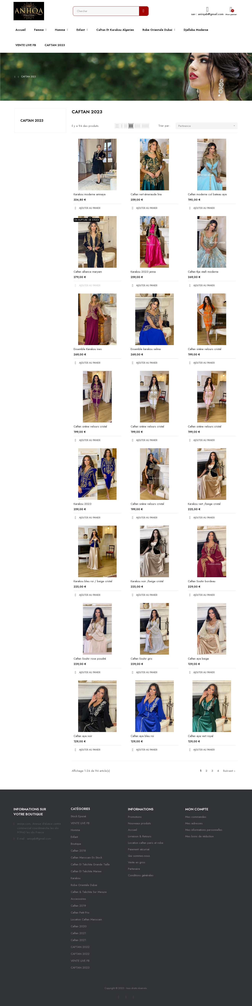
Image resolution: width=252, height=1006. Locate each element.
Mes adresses (194, 823)
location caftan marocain (86, 919)
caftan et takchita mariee (86, 871)
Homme (75, 830)
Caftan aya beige (198, 659)
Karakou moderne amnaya (89, 194)
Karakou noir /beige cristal (147, 581)
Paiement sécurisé (138, 849)
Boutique (76, 844)
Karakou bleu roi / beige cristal (93, 581)
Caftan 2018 (78, 851)
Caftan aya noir (83, 736)
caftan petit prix (80, 912)
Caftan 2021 (78, 940)
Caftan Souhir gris (141, 659)
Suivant (229, 771)
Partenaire (134, 869)
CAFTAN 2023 (31, 120)
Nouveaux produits (139, 823)
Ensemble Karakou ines (88, 349)
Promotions (135, 817)
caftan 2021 (78, 933)
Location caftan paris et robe (145, 843)
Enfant (74, 837)
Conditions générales (140, 875)
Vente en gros (136, 862)
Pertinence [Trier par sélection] (208, 125)
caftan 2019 (78, 906)
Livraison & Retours (139, 836)
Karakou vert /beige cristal (204, 504)
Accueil (132, 830)
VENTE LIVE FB (80, 823)
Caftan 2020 (79, 926)
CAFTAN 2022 (80, 947)
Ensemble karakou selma (146, 349)
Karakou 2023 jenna (143, 272)
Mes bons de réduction (199, 836)
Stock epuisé (78, 816)
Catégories (80, 809)
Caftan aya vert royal (200, 736)
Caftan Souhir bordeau (201, 581)
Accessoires (78, 899)
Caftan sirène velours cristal (204, 349)
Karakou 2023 (82, 504)
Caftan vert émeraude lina (146, 194)
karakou (76, 878)
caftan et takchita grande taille (90, 864)
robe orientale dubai (84, 885)
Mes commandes (195, 817)
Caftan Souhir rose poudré (90, 659)
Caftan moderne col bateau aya (207, 194)
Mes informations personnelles (203, 830)
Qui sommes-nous (139, 856)
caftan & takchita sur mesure (89, 892)
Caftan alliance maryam (88, 272)
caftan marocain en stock (86, 857)
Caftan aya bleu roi (142, 736)
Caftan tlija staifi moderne (203, 272)
